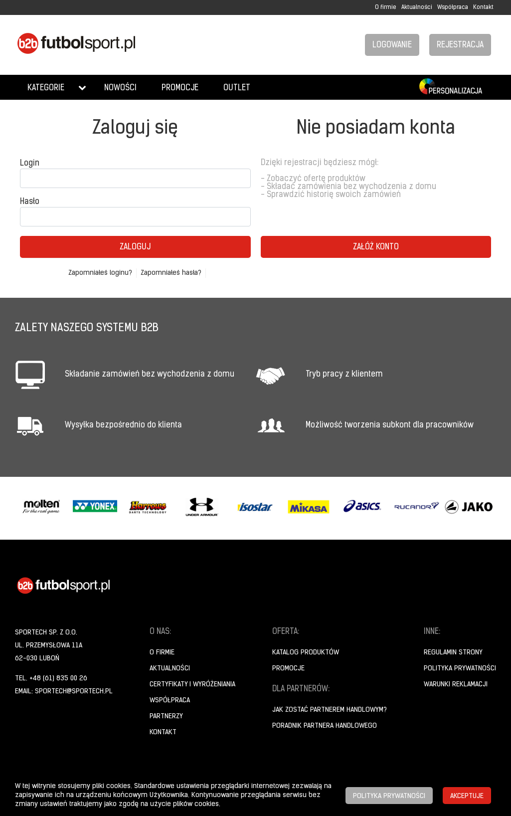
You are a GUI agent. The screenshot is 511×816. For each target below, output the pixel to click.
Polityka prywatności (460, 668)
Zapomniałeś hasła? (171, 273)
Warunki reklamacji (456, 684)
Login (29, 164)
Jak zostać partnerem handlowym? (329, 710)
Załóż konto (376, 247)
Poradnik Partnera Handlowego (324, 726)
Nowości (120, 88)
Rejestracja (460, 45)
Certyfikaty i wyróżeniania (192, 684)
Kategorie (45, 88)
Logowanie (392, 45)
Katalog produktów (305, 652)
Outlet (236, 88)
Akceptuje (467, 796)
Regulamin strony (453, 652)
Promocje (180, 88)
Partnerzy (166, 716)
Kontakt (483, 7)
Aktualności (416, 7)
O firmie (385, 7)
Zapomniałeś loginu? (100, 273)
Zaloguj (135, 247)
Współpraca (452, 7)
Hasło (29, 202)
